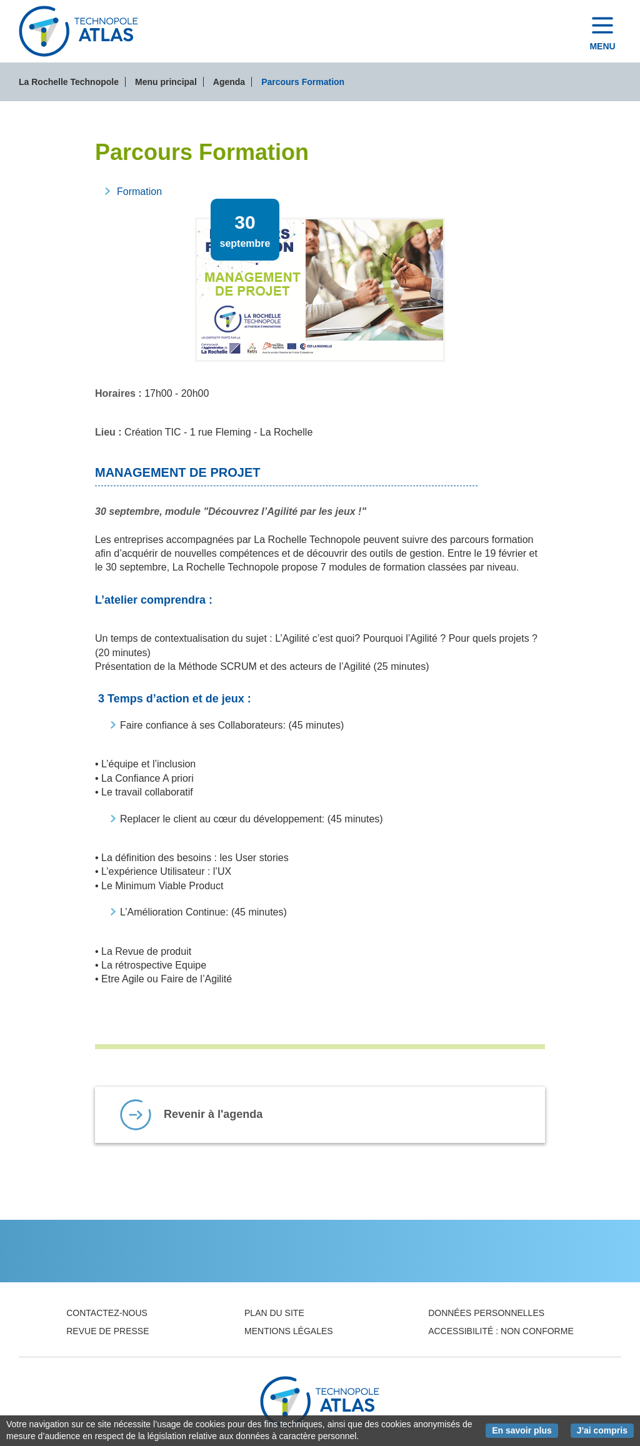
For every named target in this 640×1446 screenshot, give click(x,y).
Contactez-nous (107, 1313)
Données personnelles (486, 1313)
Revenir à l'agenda (213, 1114)
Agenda (229, 82)
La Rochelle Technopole (69, 82)
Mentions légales (288, 1331)
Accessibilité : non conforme (501, 1331)
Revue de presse (107, 1331)
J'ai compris (605, 1429)
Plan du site (274, 1313)
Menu (602, 46)
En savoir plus (525, 1429)
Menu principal (166, 82)
